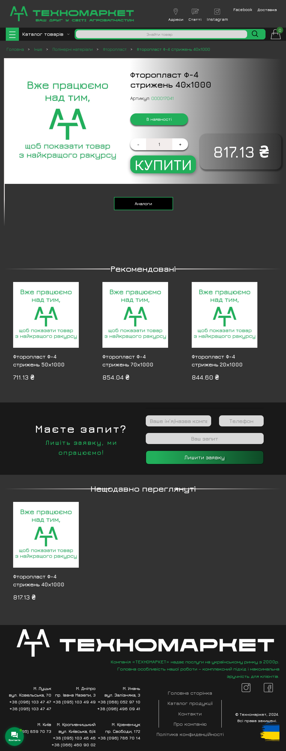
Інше (38, 49)
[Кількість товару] (159, 144)
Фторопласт (115, 49)
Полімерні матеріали (73, 49)
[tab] (143, 203)
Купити (163, 164)
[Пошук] (161, 34)
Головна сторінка (190, 693)
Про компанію (190, 724)
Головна (16, 49)
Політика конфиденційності (190, 734)
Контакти (190, 714)
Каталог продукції (190, 703)
